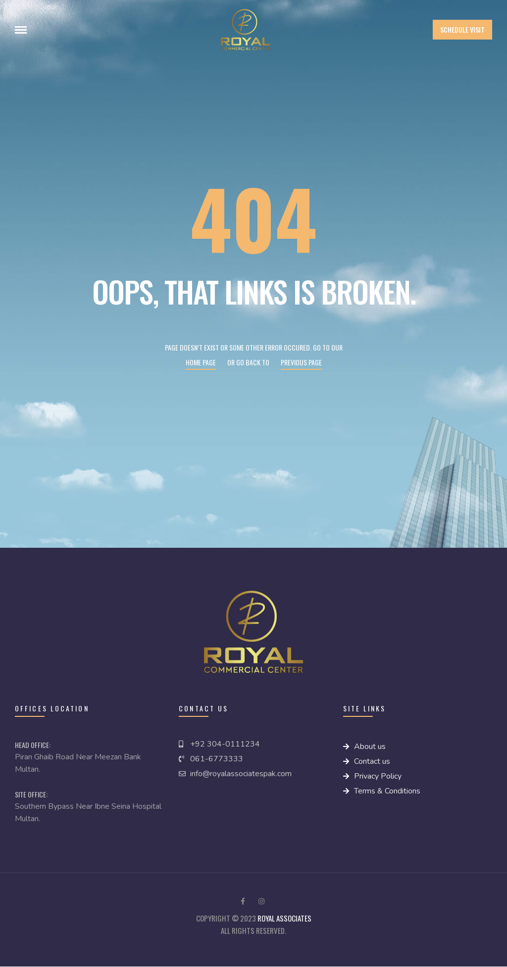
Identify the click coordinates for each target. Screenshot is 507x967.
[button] (462, 30)
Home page (201, 362)
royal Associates (284, 918)
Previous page (301, 362)
